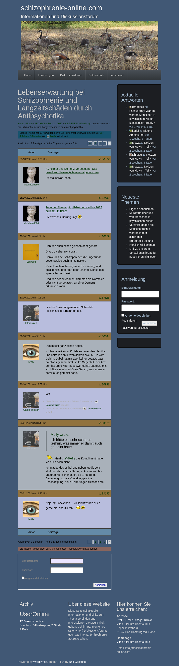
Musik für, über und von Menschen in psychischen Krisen (141, 216)
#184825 (103, 297)
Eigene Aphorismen (141, 209)
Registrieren (128, 320)
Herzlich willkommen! (142, 244)
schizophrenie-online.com (61, 8)
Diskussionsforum (71, 75)
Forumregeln (46, 75)
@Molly (70, 458)
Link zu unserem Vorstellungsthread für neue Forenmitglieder (142, 252)
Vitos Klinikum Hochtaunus (133, 642)
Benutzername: (30, 561)
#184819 (103, 236)
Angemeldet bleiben (36, 578)
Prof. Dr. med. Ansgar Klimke (135, 620)
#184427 (103, 159)
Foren (29, 123)
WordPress (40, 661)
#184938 (103, 384)
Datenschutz (96, 75)
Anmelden (100, 585)
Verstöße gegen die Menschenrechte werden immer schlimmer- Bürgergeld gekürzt (141, 232)
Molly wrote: (60, 435)
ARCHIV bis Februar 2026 (48, 123)
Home (27, 75)
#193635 (103, 493)
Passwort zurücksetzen (135, 327)
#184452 (103, 197)
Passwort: (27, 570)
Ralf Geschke (77, 661)
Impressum (117, 75)
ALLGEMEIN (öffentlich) (77, 123)
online (32, 621)
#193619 (103, 423)
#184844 (103, 336)
